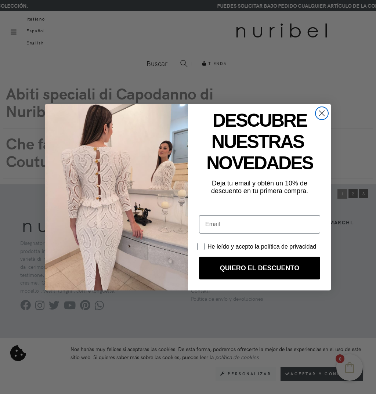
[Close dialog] (321, 113)
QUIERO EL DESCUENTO (259, 268)
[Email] (259, 224)
